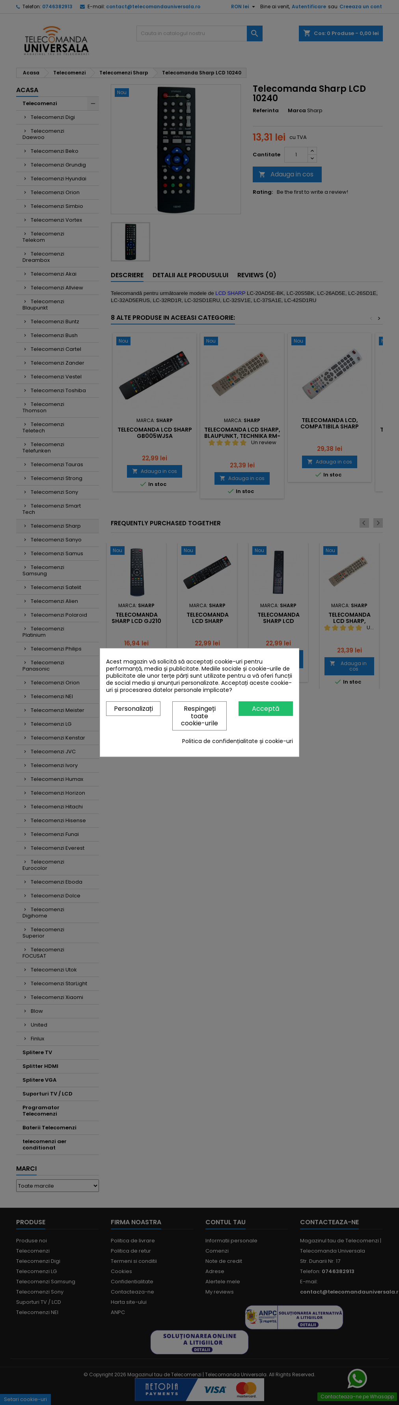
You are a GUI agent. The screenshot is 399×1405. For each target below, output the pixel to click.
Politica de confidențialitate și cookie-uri (237, 741)
